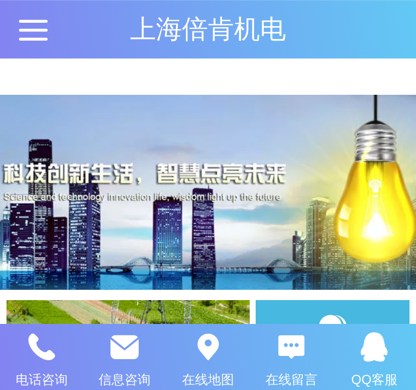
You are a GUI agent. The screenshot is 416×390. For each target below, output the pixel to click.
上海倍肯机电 (208, 29)
